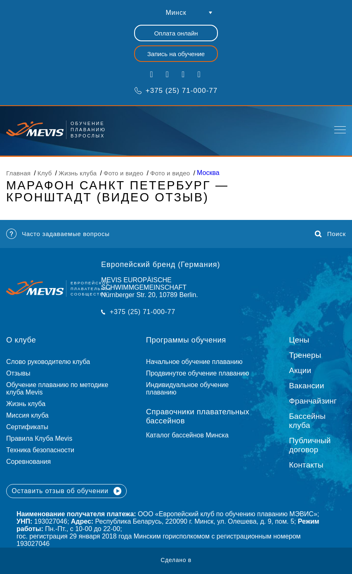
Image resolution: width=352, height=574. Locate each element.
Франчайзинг (313, 401)
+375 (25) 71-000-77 (176, 90)
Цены (299, 339)
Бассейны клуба (307, 421)
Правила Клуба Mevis (39, 438)
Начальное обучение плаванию (198, 361)
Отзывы (18, 373)
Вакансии (306, 385)
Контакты (306, 465)
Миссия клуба (27, 415)
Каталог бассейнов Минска (187, 435)
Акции (300, 370)
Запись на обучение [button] (176, 53)
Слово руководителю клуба (48, 361)
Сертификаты (27, 426)
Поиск (330, 234)
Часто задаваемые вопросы (58, 234)
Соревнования (28, 461)
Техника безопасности (40, 450)
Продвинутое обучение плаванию (197, 373)
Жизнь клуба (25, 403)
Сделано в (176, 560)
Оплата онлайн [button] (176, 33)
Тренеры (305, 355)
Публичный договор (310, 445)
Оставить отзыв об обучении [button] (66, 491)
